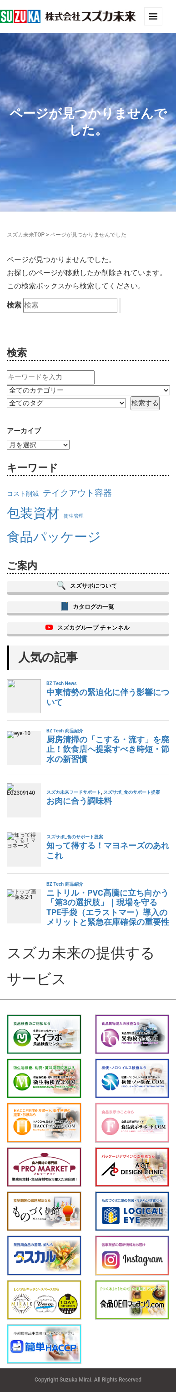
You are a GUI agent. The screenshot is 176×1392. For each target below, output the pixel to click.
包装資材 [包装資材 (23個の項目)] (33, 513)
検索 (14, 305)
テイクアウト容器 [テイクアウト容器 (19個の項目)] (77, 493)
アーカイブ (24, 431)
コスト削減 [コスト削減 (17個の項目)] (23, 494)
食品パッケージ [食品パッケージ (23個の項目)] (54, 537)
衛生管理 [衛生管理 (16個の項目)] (74, 516)
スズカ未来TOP (26, 235)
